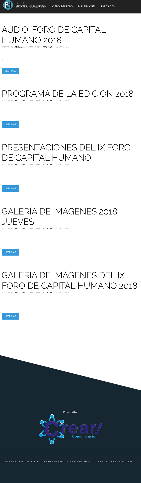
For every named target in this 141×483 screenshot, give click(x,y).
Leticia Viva (19, 47)
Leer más (10, 70)
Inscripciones (87, 6)
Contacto (38, 19)
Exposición (108, 6)
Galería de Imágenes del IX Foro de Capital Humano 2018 (70, 280)
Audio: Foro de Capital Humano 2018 (54, 35)
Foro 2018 (47, 47)
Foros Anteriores (14, 19)
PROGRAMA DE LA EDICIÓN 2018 (68, 94)
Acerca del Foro (62, 6)
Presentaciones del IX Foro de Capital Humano (66, 152)
